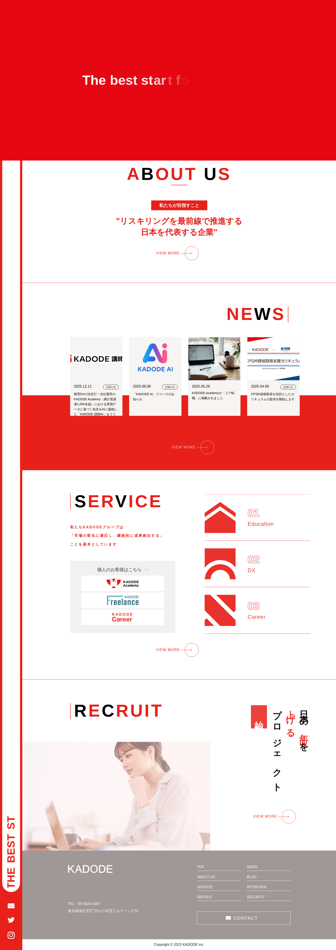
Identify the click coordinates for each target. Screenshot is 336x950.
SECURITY (256, 897)
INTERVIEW (257, 887)
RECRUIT (205, 897)
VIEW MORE (168, 253)
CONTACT (246, 918)
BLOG (252, 877)
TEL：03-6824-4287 (84, 904)
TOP (200, 867)
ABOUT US (206, 877)
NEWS (252, 867)
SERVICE (205, 887)
